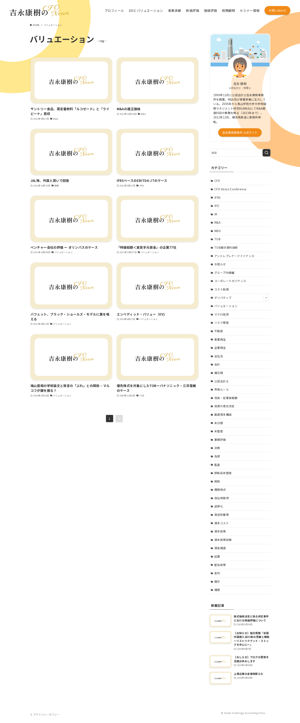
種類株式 (220, 490)
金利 (217, 573)
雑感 (217, 590)
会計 (217, 364)
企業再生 (220, 348)
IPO (216, 206)
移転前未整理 (223, 473)
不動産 (218, 331)
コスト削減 (221, 289)
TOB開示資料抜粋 (226, 247)
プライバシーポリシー (45, 714)
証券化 (218, 506)
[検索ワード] (240, 153)
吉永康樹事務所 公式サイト (240, 132)
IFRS (217, 198)
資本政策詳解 (223, 540)
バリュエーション (225, 306)
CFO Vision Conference (230, 189)
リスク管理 (221, 323)
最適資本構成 (223, 414)
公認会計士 (221, 381)
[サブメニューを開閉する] (266, 297)
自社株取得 (221, 498)
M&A (217, 222)
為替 (217, 456)
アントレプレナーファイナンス (234, 256)
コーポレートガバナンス (230, 281)
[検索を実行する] (266, 153)
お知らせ (220, 264)
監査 (217, 465)
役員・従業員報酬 (225, 398)
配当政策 (220, 565)
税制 (217, 481)
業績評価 (220, 440)
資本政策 (220, 531)
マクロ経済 (221, 314)
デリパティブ (241, 297)
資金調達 (220, 548)
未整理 (218, 431)
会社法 (218, 356)
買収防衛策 (221, 515)
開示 (217, 581)
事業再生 (220, 339)
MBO (217, 231)
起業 (217, 556)
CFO (217, 181)
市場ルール (221, 389)
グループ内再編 (224, 273)
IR (215, 214)
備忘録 (218, 373)
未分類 (218, 423)
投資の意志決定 (224, 406)
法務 (217, 448)
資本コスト (221, 523)
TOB (217, 239)
